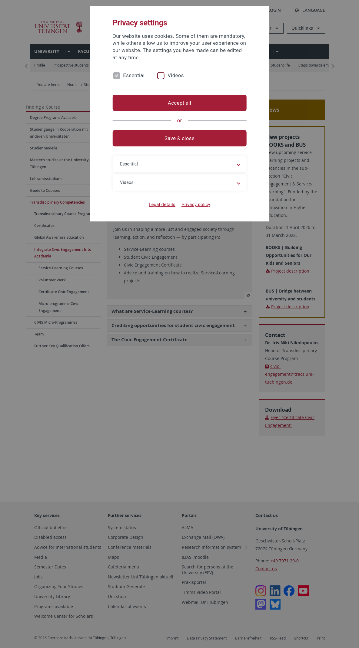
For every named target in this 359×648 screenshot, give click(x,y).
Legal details (162, 204)
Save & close (179, 138)
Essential (134, 75)
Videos (176, 75)
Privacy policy (195, 204)
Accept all (179, 103)
